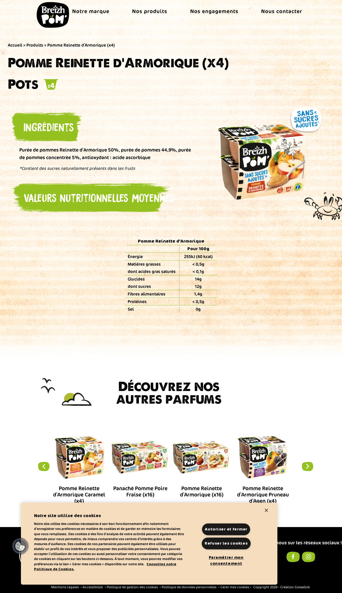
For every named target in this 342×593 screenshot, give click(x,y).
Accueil (15, 45)
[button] (20, 546)
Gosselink (302, 587)
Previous (40, 466)
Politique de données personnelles (189, 587)
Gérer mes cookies (234, 587)
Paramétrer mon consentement (226, 560)
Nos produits (149, 11)
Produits (34, 45)
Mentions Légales (65, 587)
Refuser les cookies (226, 543)
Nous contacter (281, 11)
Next (301, 466)
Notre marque (90, 11)
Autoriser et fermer (226, 529)
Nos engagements (214, 11)
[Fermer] (266, 510)
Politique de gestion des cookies (132, 587)
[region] (149, 544)
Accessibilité (93, 587)
